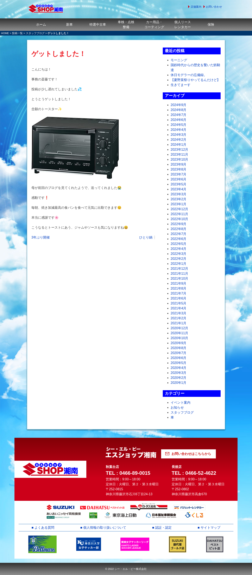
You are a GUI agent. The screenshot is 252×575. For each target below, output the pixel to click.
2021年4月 (179, 308)
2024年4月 (179, 129)
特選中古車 (97, 24)
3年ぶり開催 (40, 237)
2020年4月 (179, 368)
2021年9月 (179, 283)
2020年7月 (179, 353)
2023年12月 (179, 149)
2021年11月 (179, 273)
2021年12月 (179, 268)
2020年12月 (179, 328)
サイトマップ (210, 527)
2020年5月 (179, 363)
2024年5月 (179, 124)
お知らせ (177, 407)
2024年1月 (179, 144)
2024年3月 (179, 134)
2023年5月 (179, 184)
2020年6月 (179, 358)
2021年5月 (179, 303)
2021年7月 (179, 293)
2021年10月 (179, 278)
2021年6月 (179, 298)
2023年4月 (179, 189)
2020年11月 (179, 333)
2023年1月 (179, 204)
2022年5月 (179, 244)
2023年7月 (179, 174)
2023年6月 (179, 179)
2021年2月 (179, 318)
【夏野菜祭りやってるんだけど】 (195, 80)
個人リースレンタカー (182, 24)
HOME (5, 33)
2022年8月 (179, 229)
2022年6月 (179, 239)
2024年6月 (179, 120)
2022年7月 (179, 234)
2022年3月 (179, 253)
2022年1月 (179, 263)
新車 (69, 24)
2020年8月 (179, 348)
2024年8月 (179, 110)
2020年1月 (179, 382)
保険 (211, 24)
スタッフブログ (35, 33)
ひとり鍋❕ (148, 237)
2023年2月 (179, 199)
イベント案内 (180, 402)
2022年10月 (179, 219)
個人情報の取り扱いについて (104, 527)
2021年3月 (179, 313)
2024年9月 (179, 105)
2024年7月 (179, 115)
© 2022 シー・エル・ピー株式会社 (126, 568)
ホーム (41, 24)
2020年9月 (179, 343)
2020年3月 (179, 373)
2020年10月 (179, 338)
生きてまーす (180, 85)
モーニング (179, 60)
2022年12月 (179, 209)
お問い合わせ (214, 6)
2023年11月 (179, 154)
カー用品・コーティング (154, 24)
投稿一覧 (17, 33)
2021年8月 (179, 288)
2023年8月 (179, 169)
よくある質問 (44, 527)
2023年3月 (179, 194)
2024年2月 (179, 139)
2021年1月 (179, 323)
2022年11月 (179, 214)
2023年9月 (179, 164)
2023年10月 (179, 159)
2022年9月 (179, 224)
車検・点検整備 (126, 24)
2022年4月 (179, 249)
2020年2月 (179, 377)
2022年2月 (179, 258)
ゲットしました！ (58, 53)
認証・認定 (163, 527)
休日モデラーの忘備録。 (189, 75)
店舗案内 (196, 6)
